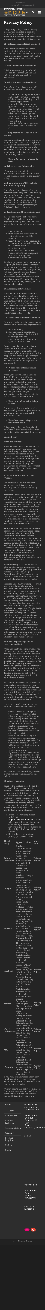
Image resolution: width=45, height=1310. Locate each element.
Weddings (10, 1133)
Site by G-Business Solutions (23, 1236)
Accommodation (12, 1128)
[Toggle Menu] (39, 12)
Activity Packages (9, 1122)
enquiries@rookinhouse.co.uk (22, 5)
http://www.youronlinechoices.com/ (25, 819)
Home (8, 1104)
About (11, 1110)
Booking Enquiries (9, 1139)
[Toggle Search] (33, 12)
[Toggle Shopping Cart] (27, 12)
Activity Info (11, 1116)
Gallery (8, 1145)
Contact (8, 1150)
